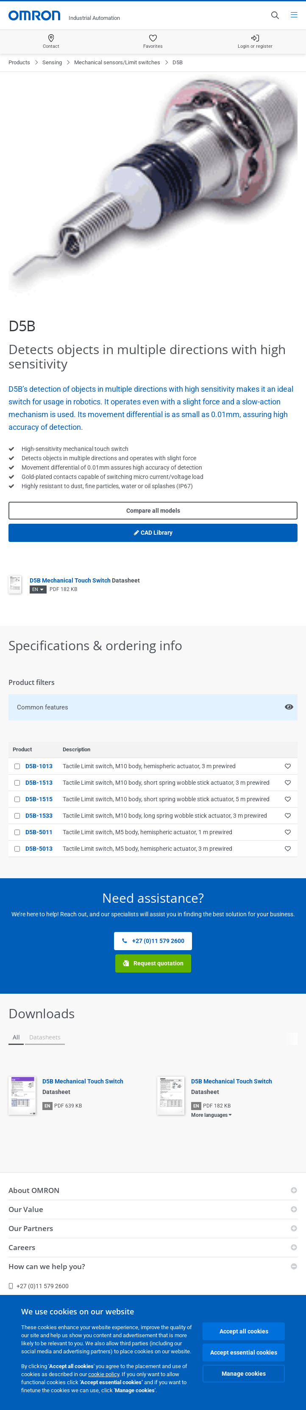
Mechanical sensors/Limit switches (117, 62)
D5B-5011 (39, 832)
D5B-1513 (39, 782)
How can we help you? (46, 1266)
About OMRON (33, 1190)
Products (19, 62)
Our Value (25, 1209)
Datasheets (44, 1037)
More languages (209, 1115)
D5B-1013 (39, 766)
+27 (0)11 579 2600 (153, 941)
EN (35, 589)
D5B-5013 (39, 848)
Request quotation (153, 963)
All (16, 1037)
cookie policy (103, 1374)
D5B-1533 (39, 815)
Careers (21, 1247)
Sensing (52, 62)
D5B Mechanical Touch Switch (85, 580)
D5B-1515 (39, 799)
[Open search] (274, 15)
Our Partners (30, 1228)
